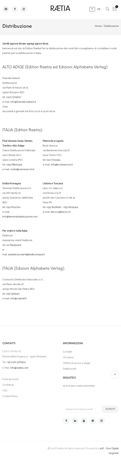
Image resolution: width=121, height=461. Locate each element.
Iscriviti (110, 409)
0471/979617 (13, 97)
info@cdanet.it (18, 298)
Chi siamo (68, 357)
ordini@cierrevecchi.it (22, 169)
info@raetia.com (19, 367)
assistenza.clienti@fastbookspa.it (26, 254)
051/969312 (13, 293)
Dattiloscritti (69, 368)
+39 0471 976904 (16, 362)
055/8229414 (70, 207)
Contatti (67, 351)
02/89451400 (13, 245)
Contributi (7, 384)
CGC (5, 390)
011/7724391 (53, 159)
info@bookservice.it (62, 164)
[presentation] (87, 396)
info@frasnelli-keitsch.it (23, 101)
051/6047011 (13, 207)
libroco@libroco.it (61, 211)
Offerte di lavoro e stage (76, 363)
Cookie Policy (10, 396)
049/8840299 (14, 164)
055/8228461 (54, 207)
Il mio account (10, 379)
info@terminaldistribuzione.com (19, 216)
